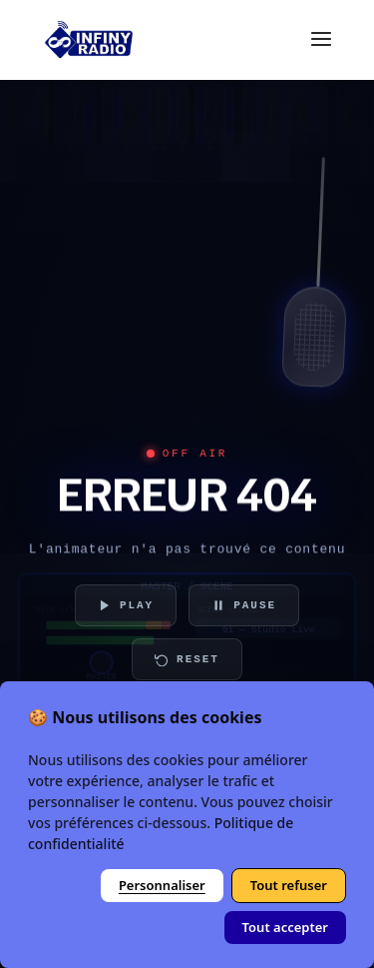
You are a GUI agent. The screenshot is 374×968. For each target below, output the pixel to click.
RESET (187, 659)
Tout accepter (285, 927)
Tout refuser (288, 885)
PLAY (126, 605)
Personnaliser (162, 885)
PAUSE (243, 605)
